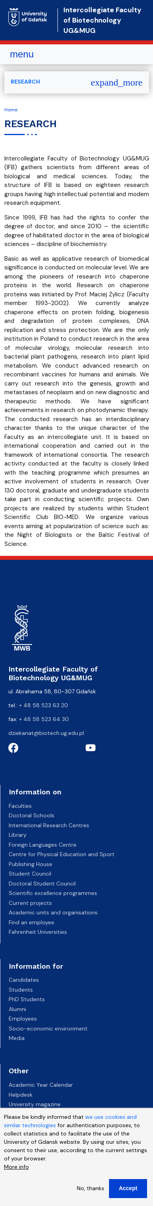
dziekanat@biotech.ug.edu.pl (46, 733)
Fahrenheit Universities (38, 931)
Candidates (24, 979)
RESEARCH (25, 81)
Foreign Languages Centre (42, 844)
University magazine (35, 1104)
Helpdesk (21, 1094)
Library (18, 834)
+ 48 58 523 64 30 (44, 719)
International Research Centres (49, 825)
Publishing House (30, 864)
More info (16, 1169)
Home (10, 110)
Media (17, 1038)
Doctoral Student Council (42, 883)
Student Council (30, 873)
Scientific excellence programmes (53, 893)
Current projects (30, 902)
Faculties (20, 805)
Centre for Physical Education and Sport (62, 854)
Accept (128, 1190)
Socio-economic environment (48, 1028)
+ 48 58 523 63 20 (43, 705)
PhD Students (27, 999)
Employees (23, 1018)
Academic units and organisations (53, 912)
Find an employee (31, 922)
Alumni (17, 1009)
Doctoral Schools (31, 815)
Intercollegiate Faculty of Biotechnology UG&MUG (102, 20)
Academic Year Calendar (41, 1084)
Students (21, 989)
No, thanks (90, 1190)
